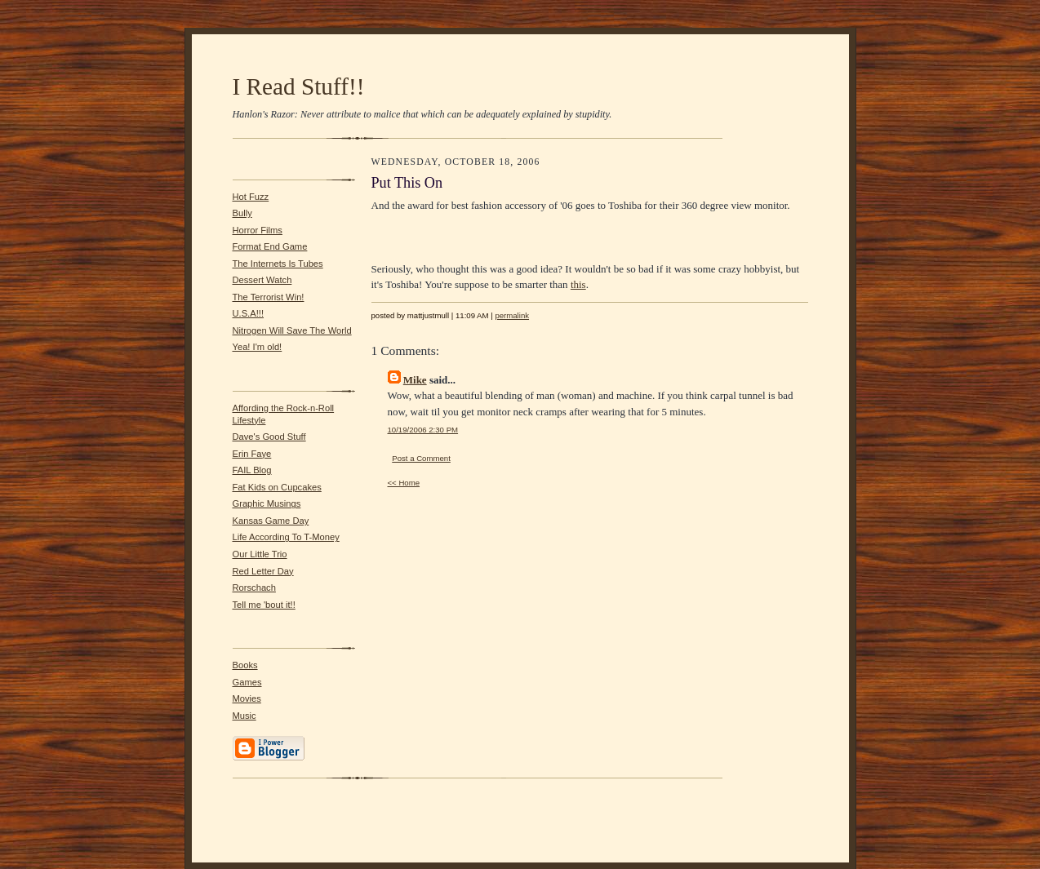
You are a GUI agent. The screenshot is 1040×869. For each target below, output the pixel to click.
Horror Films (257, 230)
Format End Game (270, 246)
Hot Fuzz (251, 197)
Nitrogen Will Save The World (292, 330)
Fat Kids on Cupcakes (277, 487)
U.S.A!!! (248, 313)
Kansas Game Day (271, 520)
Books (245, 665)
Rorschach (254, 587)
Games (247, 682)
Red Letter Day (263, 571)
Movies (247, 698)
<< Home (404, 482)
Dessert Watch (262, 280)
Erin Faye (252, 454)
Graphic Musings (267, 503)
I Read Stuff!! (299, 86)
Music (244, 715)
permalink (512, 315)
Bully (242, 213)
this (578, 284)
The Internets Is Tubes (278, 263)
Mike (415, 380)
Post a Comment (421, 458)
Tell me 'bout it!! (264, 605)
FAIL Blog (252, 470)
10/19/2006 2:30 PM (423, 429)
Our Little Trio (260, 554)
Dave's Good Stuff (269, 436)
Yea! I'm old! (257, 347)
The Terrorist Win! (268, 297)
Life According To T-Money (286, 537)
